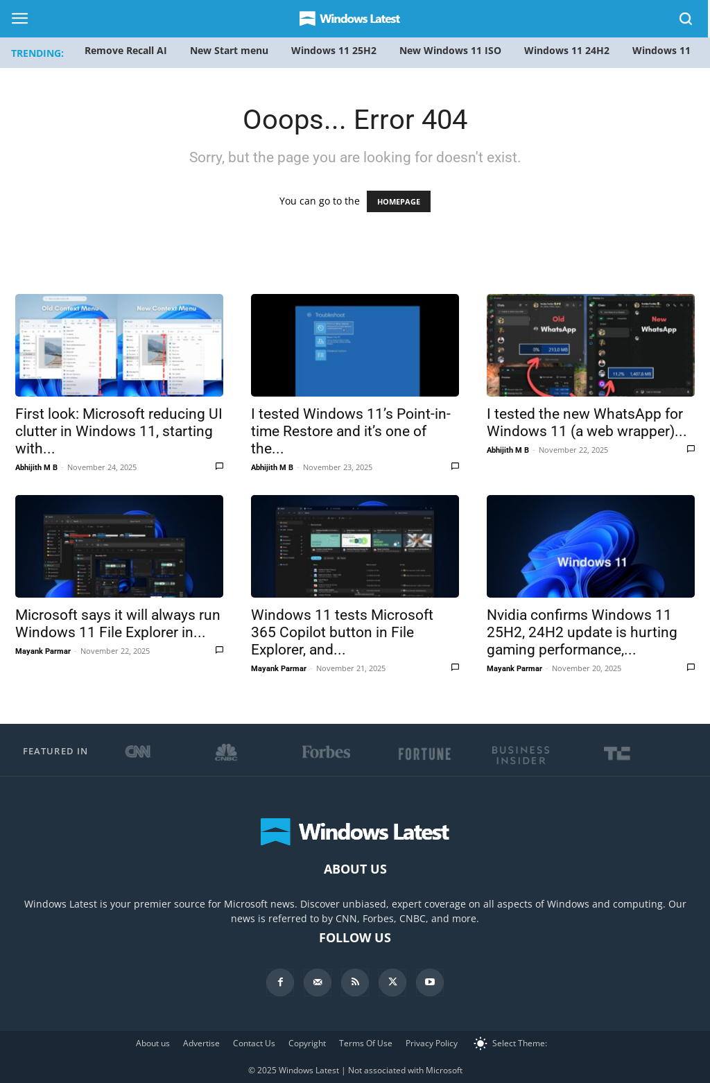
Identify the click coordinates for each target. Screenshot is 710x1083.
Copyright (307, 1043)
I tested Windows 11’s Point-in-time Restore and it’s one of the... (351, 431)
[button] (686, 21)
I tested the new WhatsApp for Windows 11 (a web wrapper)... (587, 423)
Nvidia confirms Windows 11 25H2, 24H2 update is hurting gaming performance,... (582, 632)
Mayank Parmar (43, 651)
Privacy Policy (432, 1043)
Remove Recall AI (126, 50)
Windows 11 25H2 (333, 50)
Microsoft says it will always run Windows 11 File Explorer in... (117, 624)
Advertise (201, 1043)
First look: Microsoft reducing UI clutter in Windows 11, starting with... (119, 431)
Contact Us (254, 1043)
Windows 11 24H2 (566, 50)
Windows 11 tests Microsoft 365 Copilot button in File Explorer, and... (342, 632)
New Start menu (229, 50)
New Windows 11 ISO (450, 50)
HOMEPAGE (398, 201)
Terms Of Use (365, 1043)
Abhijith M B (36, 467)
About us (153, 1043)
